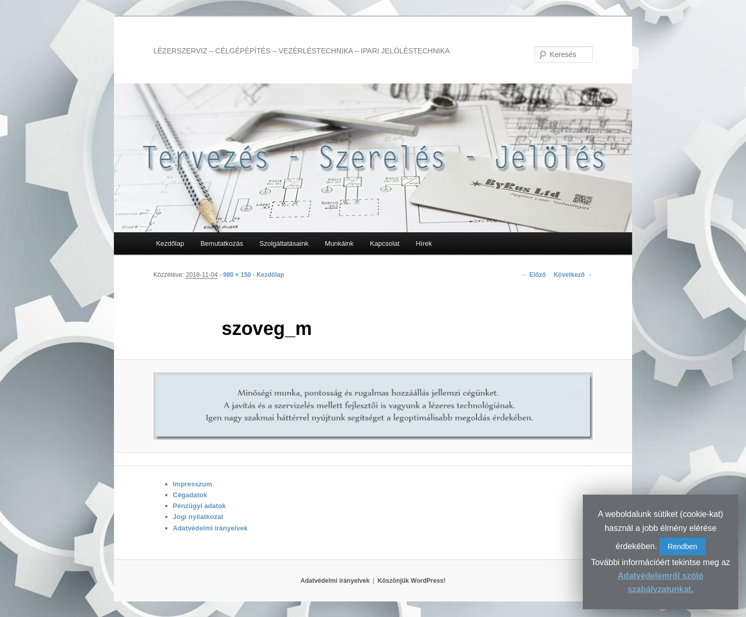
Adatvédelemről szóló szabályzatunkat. (660, 582)
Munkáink (339, 243)
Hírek (424, 243)
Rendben (682, 546)
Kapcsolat (384, 243)
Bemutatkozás (221, 243)
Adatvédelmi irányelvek (210, 528)
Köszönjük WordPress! (412, 580)
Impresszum (192, 484)
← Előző (533, 274)
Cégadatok (190, 495)
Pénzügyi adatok (199, 506)
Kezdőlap (170, 243)
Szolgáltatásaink (284, 243)
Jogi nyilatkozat (198, 517)
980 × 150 (237, 274)
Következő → (573, 274)
